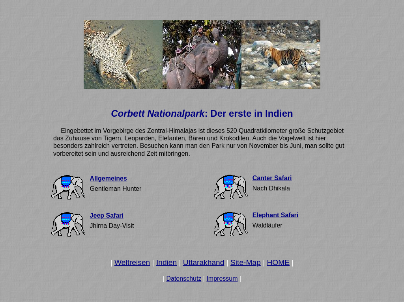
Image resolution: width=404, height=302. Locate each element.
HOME (278, 262)
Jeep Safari (106, 215)
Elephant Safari (275, 215)
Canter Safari (272, 178)
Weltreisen (132, 262)
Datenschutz (183, 278)
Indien (166, 262)
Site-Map (245, 262)
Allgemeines (108, 178)
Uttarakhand (203, 262)
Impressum (222, 278)
